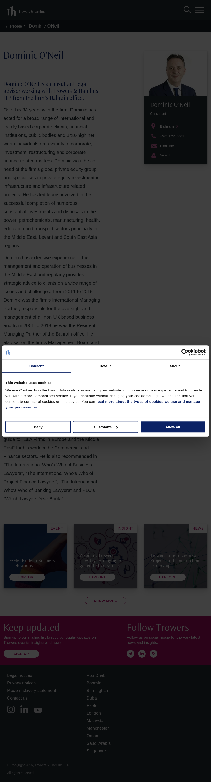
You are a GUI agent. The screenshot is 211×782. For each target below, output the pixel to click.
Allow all (173, 427)
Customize (106, 427)
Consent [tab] (36, 366)
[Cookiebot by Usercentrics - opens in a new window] (185, 352)
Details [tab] (105, 366)
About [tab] (174, 366)
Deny (38, 427)
